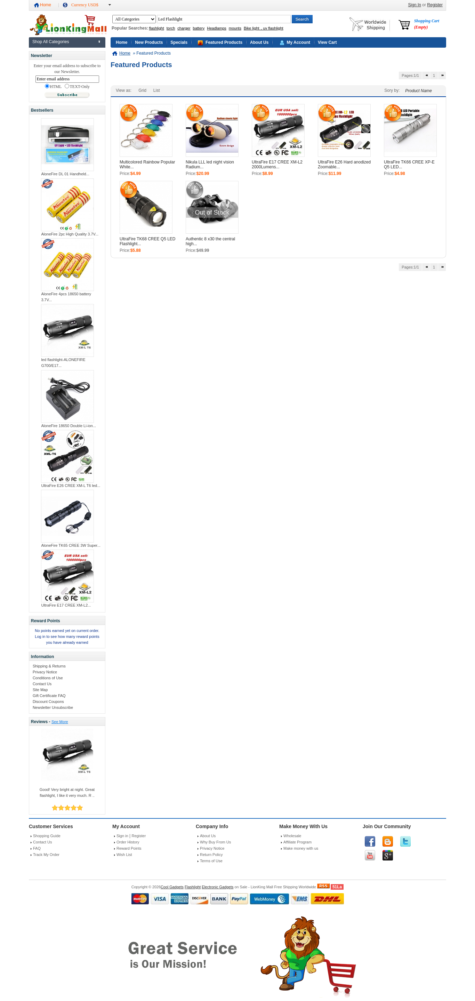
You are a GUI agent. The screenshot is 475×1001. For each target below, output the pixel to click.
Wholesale (292, 836)
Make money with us (300, 848)
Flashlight (193, 887)
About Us (259, 42)
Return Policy (211, 854)
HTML (53, 86)
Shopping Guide (47, 836)
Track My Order (46, 854)
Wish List (124, 854)
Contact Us (42, 684)
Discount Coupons (48, 701)
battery (199, 28)
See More (59, 722)
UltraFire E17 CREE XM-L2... (66, 605)
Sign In (414, 4)
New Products (149, 42)
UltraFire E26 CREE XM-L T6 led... (70, 485)
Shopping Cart (426, 24)
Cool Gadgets (172, 887)
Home (45, 4)
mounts (235, 28)
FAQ (37, 848)
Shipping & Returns (49, 666)
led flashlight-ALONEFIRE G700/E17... (63, 363)
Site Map (40, 690)
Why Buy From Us (215, 842)
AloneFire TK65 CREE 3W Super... (70, 545)
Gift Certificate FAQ (49, 696)
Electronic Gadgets (217, 887)
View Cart (327, 42)
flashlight (156, 28)
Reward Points (129, 848)
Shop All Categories (50, 41)
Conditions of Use (48, 678)
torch (171, 28)
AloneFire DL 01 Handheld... (65, 174)
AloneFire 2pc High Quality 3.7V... (69, 234)
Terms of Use (211, 861)
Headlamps (216, 28)
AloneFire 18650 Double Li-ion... (68, 426)
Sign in (122, 836)
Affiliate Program (297, 842)
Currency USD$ (84, 4)
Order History (127, 842)
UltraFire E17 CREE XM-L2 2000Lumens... (277, 164)
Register (435, 4)
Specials (178, 42)
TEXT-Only (77, 86)
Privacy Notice (45, 672)
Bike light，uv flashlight (263, 28)
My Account (298, 42)
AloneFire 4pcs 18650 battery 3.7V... (66, 297)
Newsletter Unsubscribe (53, 707)
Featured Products (224, 42)
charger (183, 28)
